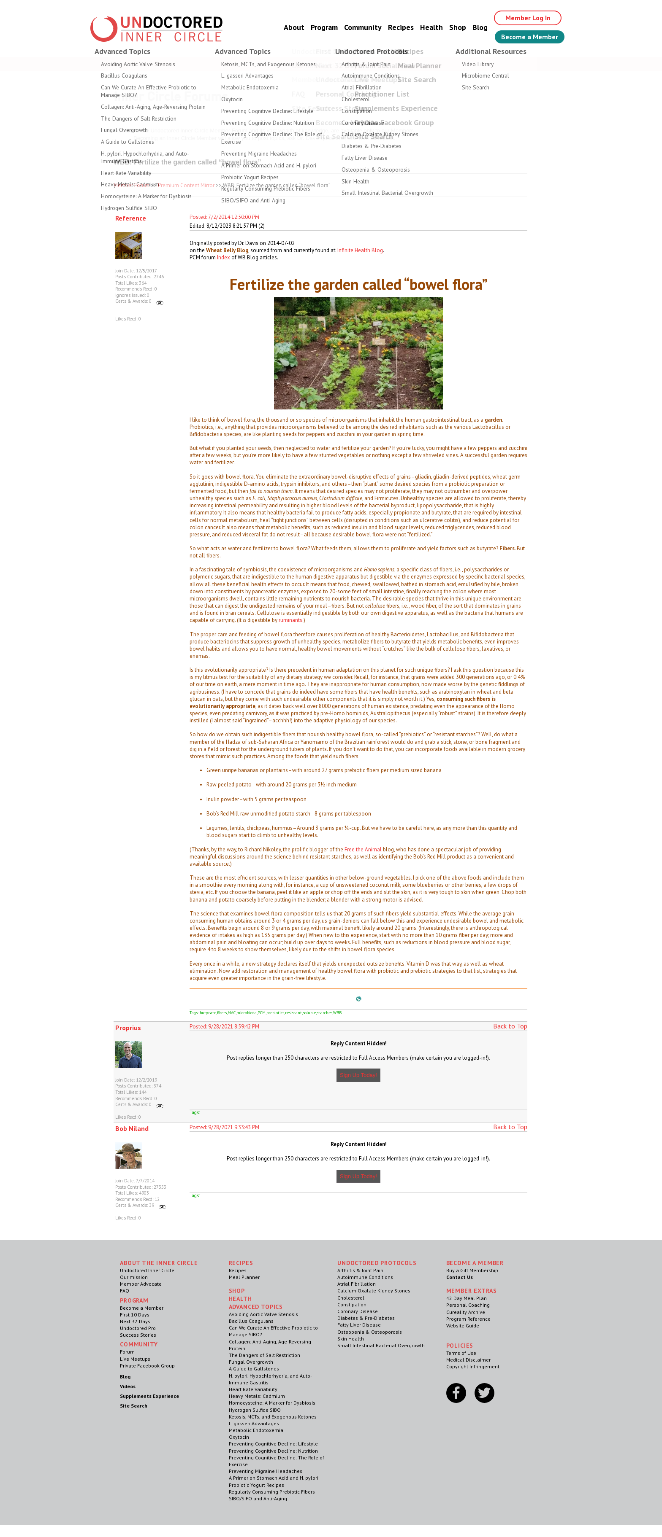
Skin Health (350, 1338)
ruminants (290, 620)
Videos (128, 1386)
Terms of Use (461, 1353)
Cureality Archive (465, 1312)
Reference (130, 218)
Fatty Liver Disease (359, 1325)
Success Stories (138, 1335)
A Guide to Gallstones (254, 1368)
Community (363, 27)
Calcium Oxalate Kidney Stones (373, 1290)
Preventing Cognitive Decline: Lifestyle (273, 1443)
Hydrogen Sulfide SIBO (255, 1410)
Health (431, 27)
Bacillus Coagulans (251, 1321)
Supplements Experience (149, 1396)
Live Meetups (135, 1359)
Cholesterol (350, 1298)
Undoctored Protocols (377, 1263)
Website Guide (462, 1325)
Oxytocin (239, 1437)
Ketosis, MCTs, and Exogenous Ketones (273, 1416)
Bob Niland (132, 1128)
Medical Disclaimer (468, 1360)
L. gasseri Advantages (254, 1423)
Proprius (128, 1027)
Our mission (134, 1277)
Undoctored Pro (138, 1328)
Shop (457, 27)
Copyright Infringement (472, 1366)
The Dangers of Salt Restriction (264, 1355)
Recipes (401, 27)
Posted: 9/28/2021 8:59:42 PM (224, 1026)
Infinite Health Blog (360, 250)
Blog (480, 27)
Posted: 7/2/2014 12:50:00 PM (224, 217)
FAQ (124, 1290)
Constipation (351, 1304)
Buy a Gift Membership (472, 1270)
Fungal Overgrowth (251, 1362)
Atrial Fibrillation (356, 1284)
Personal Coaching (468, 1305)
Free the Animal (363, 849)
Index (223, 257)
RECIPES (241, 1263)
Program (324, 27)
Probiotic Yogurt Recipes (256, 1485)
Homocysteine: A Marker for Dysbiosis (272, 1403)
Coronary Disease (357, 1311)
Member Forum (131, 185)
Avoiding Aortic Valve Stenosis (263, 1314)
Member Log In (528, 17)
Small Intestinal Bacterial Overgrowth (381, 1345)
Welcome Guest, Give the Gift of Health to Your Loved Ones (331, 63)
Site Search (133, 1405)
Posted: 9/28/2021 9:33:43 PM (224, 1127)
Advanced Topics (256, 1307)
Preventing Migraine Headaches (265, 1471)
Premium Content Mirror (186, 185)
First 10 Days (134, 1314)
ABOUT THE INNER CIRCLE (159, 1263)
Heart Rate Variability (253, 1389)
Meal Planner (244, 1277)
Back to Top (510, 1026)
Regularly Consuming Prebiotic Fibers (272, 1492)
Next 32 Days (135, 1321)
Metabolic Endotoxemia (256, 1430)
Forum (127, 1352)
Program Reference (468, 1319)
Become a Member (529, 36)
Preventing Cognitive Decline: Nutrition (273, 1451)
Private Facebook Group (147, 1365)
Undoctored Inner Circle (147, 1270)
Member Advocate (141, 1284)
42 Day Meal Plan (466, 1298)
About (294, 27)
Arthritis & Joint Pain (360, 1270)
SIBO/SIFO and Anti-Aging (258, 1498)
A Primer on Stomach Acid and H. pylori (273, 1478)
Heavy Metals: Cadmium (257, 1396)
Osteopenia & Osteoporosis (369, 1332)
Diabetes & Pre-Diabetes (366, 1318)
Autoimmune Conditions (365, 1277)
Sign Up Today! (358, 1075)
